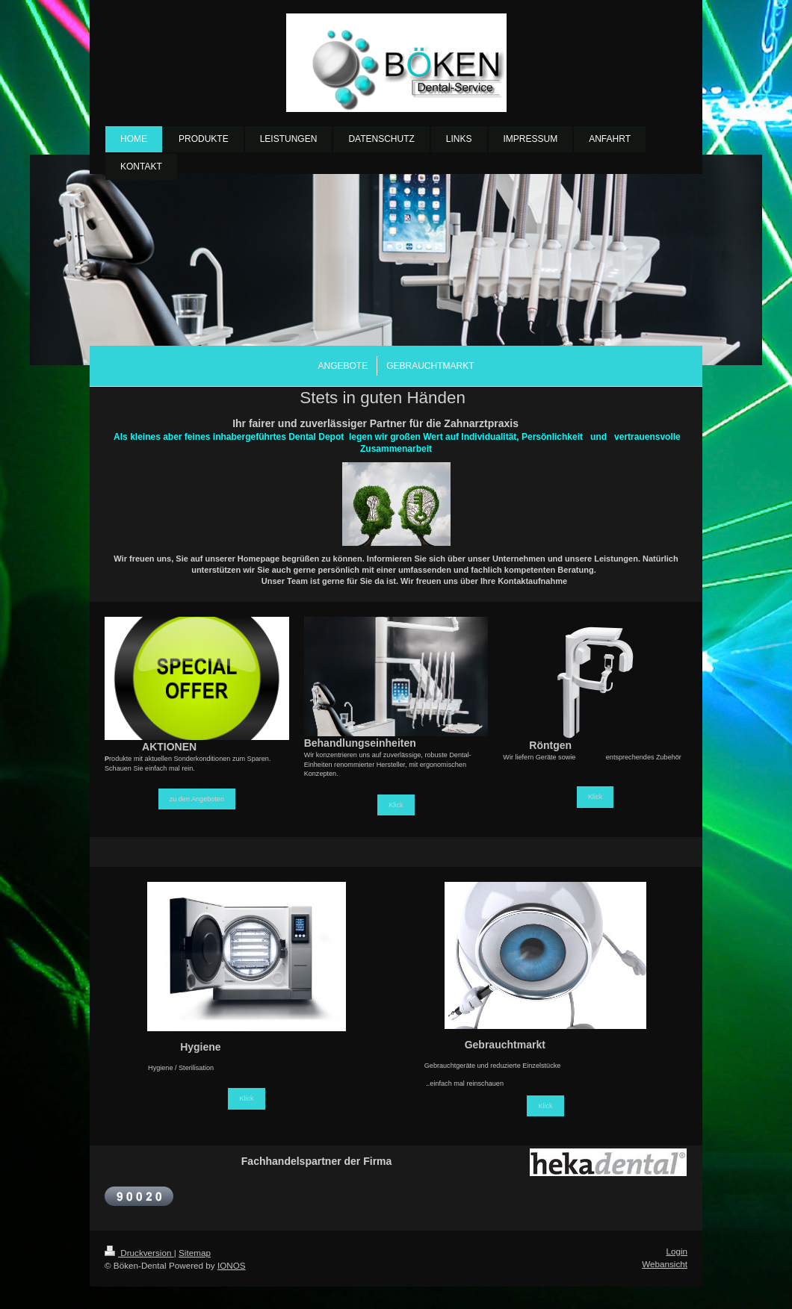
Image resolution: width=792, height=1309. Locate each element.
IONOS (231, 1265)
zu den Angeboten (197, 799)
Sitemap (195, 1252)
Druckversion (139, 1252)
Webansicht (664, 1264)
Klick (396, 805)
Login (676, 1251)
